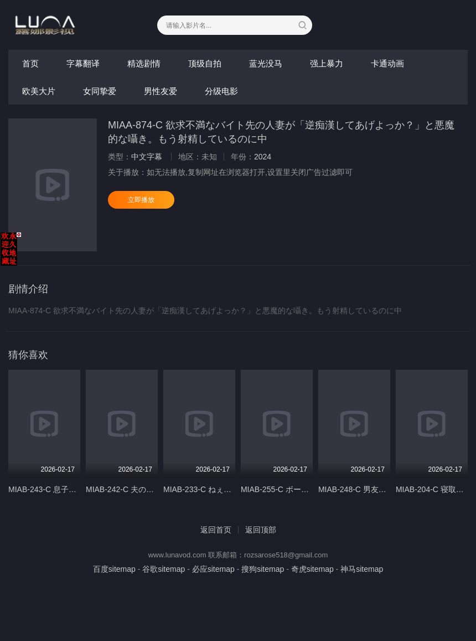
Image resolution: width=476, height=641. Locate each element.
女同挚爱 (99, 91)
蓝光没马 (265, 63)
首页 (30, 63)
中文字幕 (146, 156)
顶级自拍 (204, 63)
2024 (262, 156)
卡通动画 (387, 63)
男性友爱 (160, 91)
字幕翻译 (83, 63)
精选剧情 (144, 63)
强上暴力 (326, 63)
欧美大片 (38, 91)
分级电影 (221, 91)
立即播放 (141, 200)
